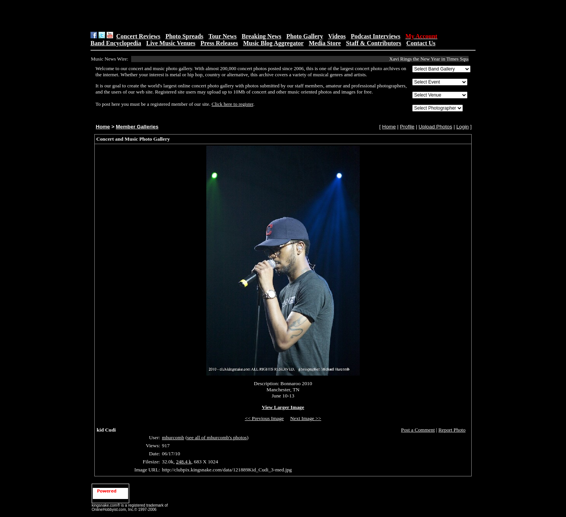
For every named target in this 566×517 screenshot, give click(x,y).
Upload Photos (435, 127)
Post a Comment (418, 430)
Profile (407, 127)
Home (103, 127)
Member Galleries (137, 127)
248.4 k (183, 461)
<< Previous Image (264, 418)
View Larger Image (283, 407)
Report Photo (452, 430)
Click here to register (232, 104)
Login (462, 127)
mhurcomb (173, 437)
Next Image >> (305, 418)
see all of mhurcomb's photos (217, 437)
